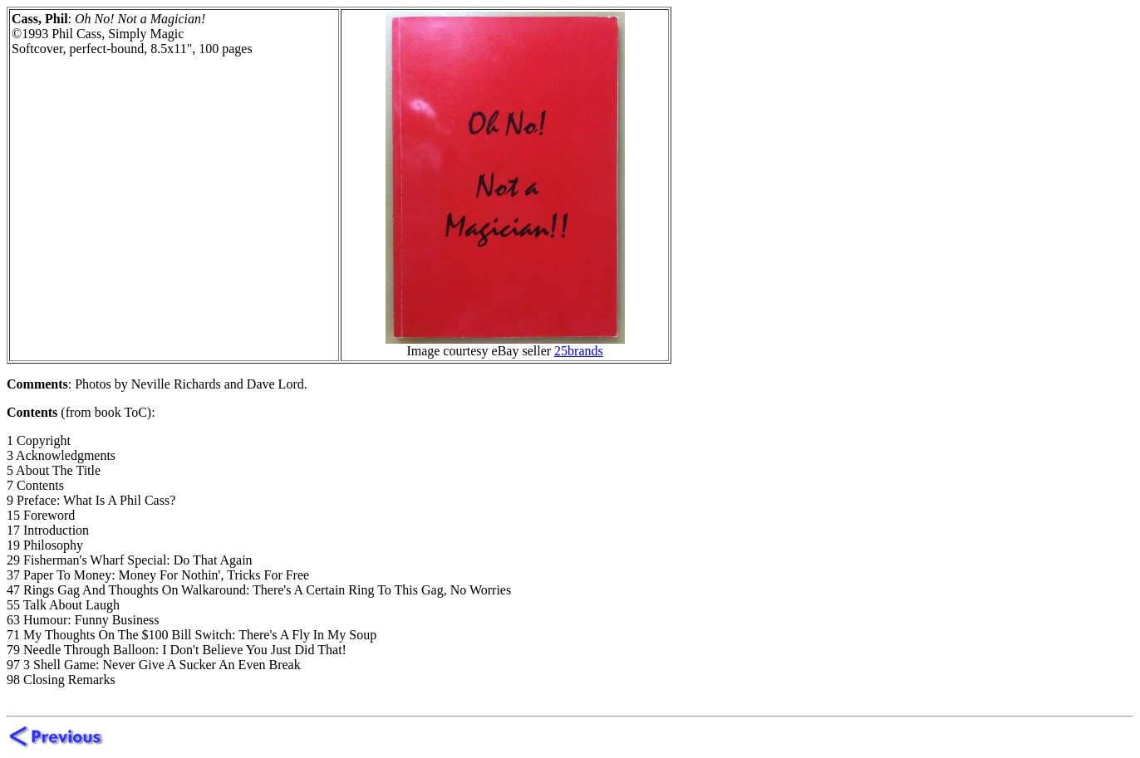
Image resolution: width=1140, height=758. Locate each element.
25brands (578, 351)
